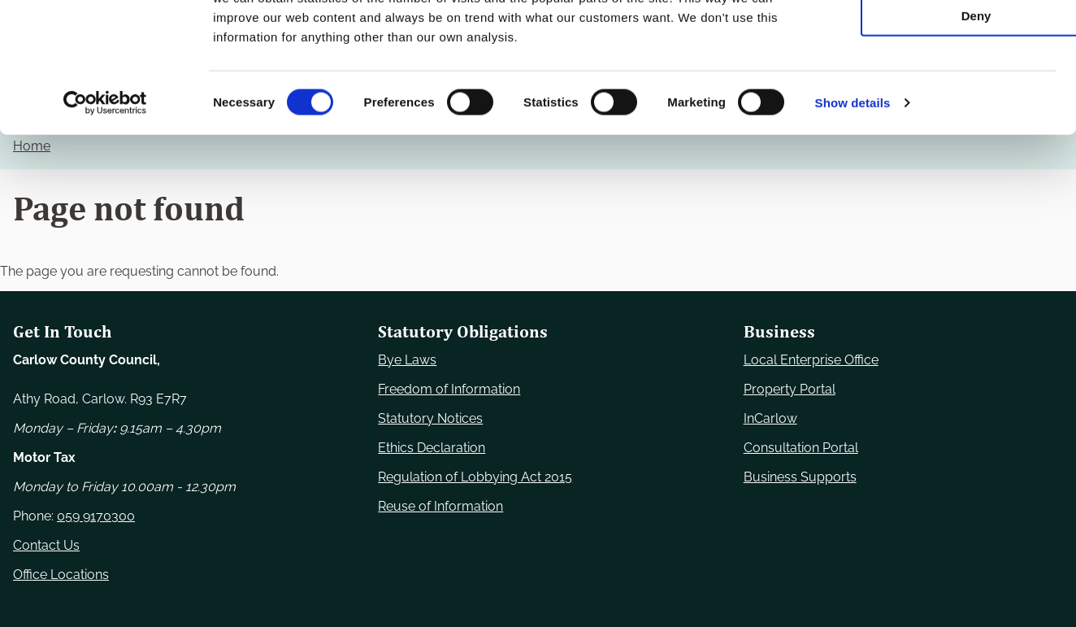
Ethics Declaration (431, 447)
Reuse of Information (440, 506)
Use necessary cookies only (940, 40)
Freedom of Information (449, 389)
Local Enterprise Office (811, 360)
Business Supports (800, 477)
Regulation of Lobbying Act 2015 (475, 477)
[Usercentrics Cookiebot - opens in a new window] (105, 223)
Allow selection (940, 88)
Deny (941, 135)
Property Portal (789, 389)
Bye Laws (407, 360)
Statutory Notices (430, 418)
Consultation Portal (801, 447)
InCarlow (770, 418)
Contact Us (46, 545)
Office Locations (61, 574)
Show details (853, 222)
